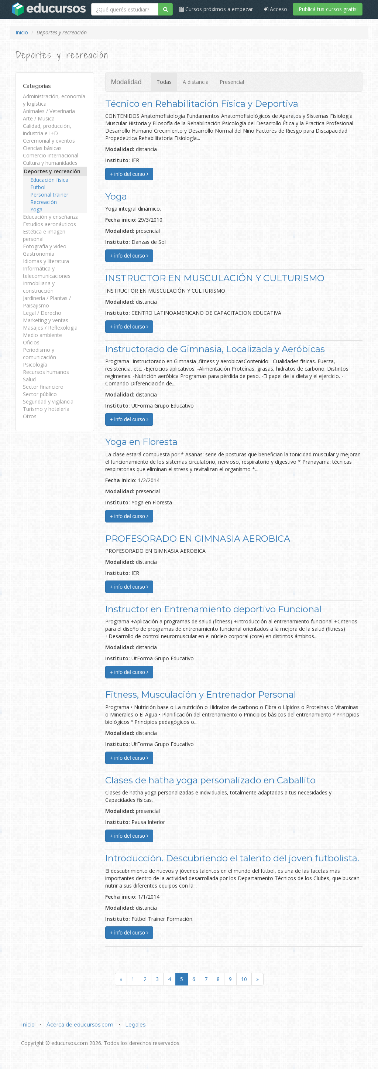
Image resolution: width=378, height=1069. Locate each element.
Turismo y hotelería (46, 408)
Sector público (40, 394)
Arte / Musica (39, 118)
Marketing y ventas (45, 320)
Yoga (36, 209)
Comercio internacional (50, 155)
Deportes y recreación (52, 171)
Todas (164, 81)
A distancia (196, 81)
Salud (29, 379)
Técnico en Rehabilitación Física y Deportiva (201, 103)
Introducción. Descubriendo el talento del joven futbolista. (232, 858)
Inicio (22, 32)
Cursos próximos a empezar (216, 9)
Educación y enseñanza (51, 216)
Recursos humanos (46, 371)
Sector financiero (43, 386)
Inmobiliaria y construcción (39, 287)
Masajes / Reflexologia (50, 327)
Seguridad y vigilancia (48, 401)
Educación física (49, 179)
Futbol (37, 187)
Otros (30, 416)
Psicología (35, 364)
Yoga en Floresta (141, 441)
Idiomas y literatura (46, 261)
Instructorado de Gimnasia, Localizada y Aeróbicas (215, 349)
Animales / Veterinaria (49, 111)
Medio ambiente (42, 334)
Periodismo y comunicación (39, 353)
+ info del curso (129, 174)
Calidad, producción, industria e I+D (47, 129)
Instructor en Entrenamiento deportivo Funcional (213, 609)
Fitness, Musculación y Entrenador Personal (200, 694)
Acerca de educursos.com (80, 1024)
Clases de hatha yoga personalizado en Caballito (210, 780)
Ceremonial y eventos (49, 140)
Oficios (31, 342)
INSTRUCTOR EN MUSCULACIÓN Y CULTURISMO (214, 278)
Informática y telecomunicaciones (47, 272)
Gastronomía (38, 253)
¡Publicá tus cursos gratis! (328, 9)
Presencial (232, 81)
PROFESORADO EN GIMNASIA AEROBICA (197, 538)
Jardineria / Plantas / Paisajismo (47, 302)
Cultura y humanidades (50, 162)
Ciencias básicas (42, 148)
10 (244, 979)
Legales (135, 1024)
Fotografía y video (44, 246)
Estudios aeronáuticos (49, 224)
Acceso (275, 9)
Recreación (43, 201)
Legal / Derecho (42, 312)
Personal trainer (49, 194)
